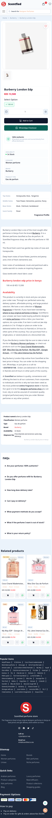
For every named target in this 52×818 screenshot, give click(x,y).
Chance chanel (32, 687)
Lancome (19, 678)
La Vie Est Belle (35, 676)
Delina (14, 681)
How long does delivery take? (20, 490)
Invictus (4, 673)
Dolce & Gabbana (7, 678)
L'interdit (41, 681)
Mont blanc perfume (8, 665)
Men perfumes (32, 758)
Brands (29, 755)
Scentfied (14, 4)
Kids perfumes (7, 783)
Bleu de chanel (15, 684)
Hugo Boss (23, 681)
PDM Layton (5, 676)
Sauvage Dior (40, 678)
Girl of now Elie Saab (35, 665)
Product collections (34, 783)
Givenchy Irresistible (8, 687)
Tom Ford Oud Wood (19, 676)
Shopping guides (33, 787)
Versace (32, 681)
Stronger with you (7, 689)
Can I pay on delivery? (16, 501)
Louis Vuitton (21, 689)
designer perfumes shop (31, 389)
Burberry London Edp (28, 18)
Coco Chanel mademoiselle (33, 662)
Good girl (45, 670)
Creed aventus (6, 692)
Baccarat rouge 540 (30, 684)
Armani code (6, 668)
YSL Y (44, 689)
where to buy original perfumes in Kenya (20, 313)
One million (5, 670)
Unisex (3, 762)
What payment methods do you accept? (24, 511)
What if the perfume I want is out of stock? (25, 522)
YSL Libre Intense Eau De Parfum (28, 353)
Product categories (8, 780)
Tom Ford (5, 681)
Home (5, 18)
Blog (3, 787)
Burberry (13, 18)
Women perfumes (8, 758)
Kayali (47, 668)
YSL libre (35, 670)
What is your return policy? (18, 533)
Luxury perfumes (33, 776)
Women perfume (13, 162)
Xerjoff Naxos (6, 662)
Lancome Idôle (34, 689)
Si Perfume (17, 662)
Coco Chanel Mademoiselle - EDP (13, 583)
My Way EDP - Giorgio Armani (13, 630)
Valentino (40, 673)
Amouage (22, 665)
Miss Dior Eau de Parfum (17, 349)
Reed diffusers (32, 780)
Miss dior (29, 678)
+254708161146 (24, 736)
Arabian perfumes (8, 776)
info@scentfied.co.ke (26, 742)
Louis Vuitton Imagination (23, 692)
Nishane (30, 673)
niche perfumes (13, 319)
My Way (38, 668)
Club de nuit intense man (21, 670)
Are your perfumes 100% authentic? (22, 466)
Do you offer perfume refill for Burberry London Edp (23, 478)
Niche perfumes (33, 762)
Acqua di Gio (39, 692)
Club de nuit (20, 673)
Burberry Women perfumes (23, 343)
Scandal (4, 684)
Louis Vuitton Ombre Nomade (23, 668)
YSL (12, 673)
